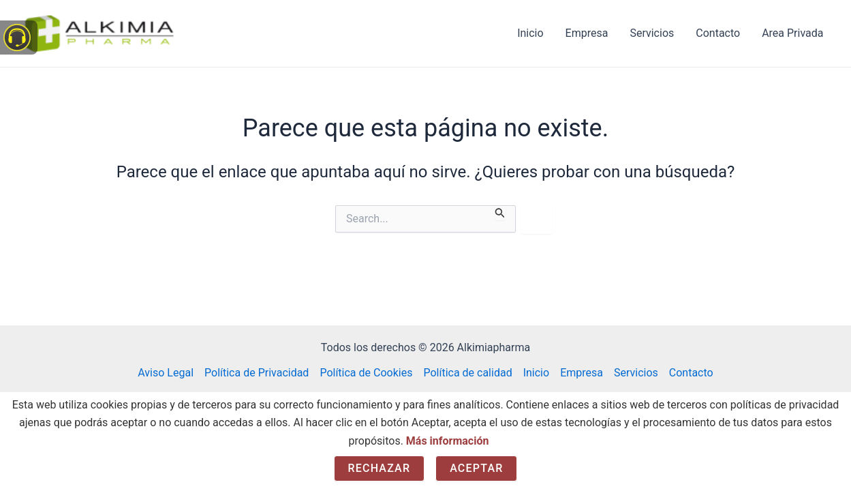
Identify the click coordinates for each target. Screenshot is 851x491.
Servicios (652, 33)
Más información (447, 440)
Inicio (530, 33)
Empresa (587, 33)
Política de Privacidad (256, 372)
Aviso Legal (166, 372)
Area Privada (792, 33)
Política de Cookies (366, 372)
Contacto (718, 33)
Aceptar (476, 468)
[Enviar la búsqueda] (500, 212)
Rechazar (379, 468)
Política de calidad (467, 372)
